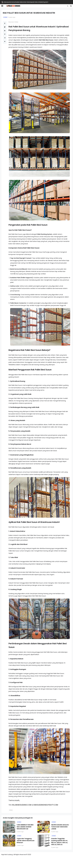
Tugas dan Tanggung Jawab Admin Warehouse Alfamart (25, 841)
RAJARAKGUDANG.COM (21, 805)
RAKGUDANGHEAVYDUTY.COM (46, 805)
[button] (2, 6)
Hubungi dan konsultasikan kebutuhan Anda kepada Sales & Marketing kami (26, 2)
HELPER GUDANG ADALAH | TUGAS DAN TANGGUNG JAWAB (60, 827)
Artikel (5, 17)
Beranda (11, 22)
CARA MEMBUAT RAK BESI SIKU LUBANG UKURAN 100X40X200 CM (25, 827)
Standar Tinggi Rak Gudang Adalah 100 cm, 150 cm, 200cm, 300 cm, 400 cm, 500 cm (59, 842)
